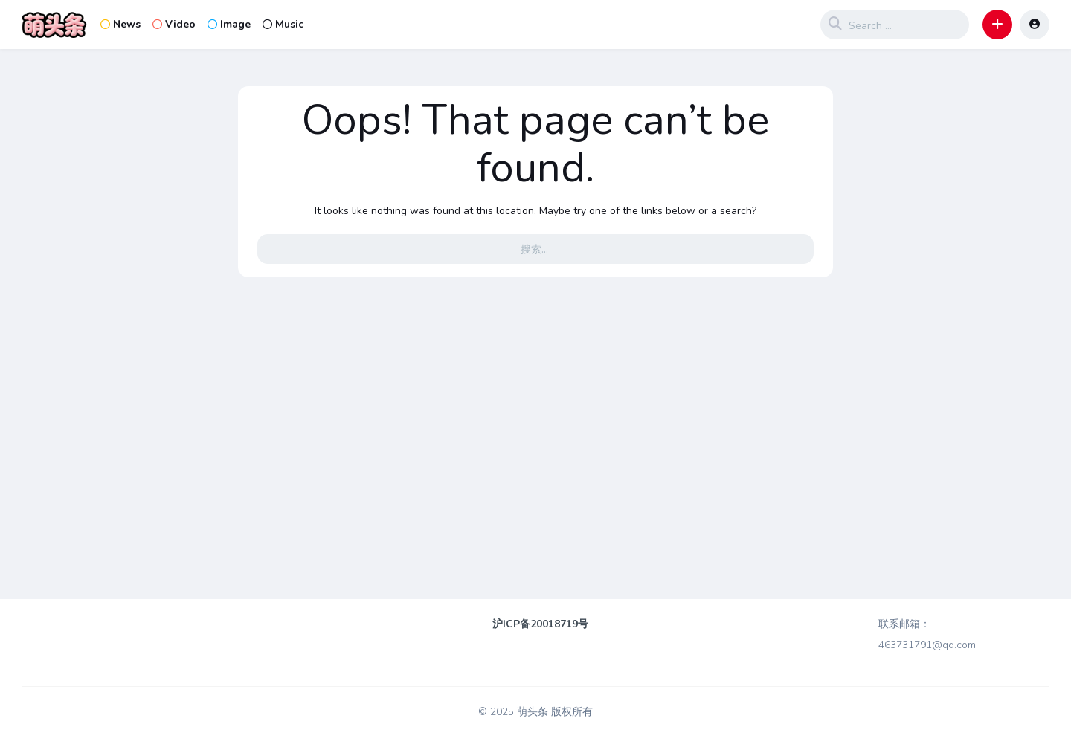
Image (229, 24)
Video (174, 24)
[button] (997, 24)
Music (283, 24)
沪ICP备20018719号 (540, 624)
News (120, 24)
